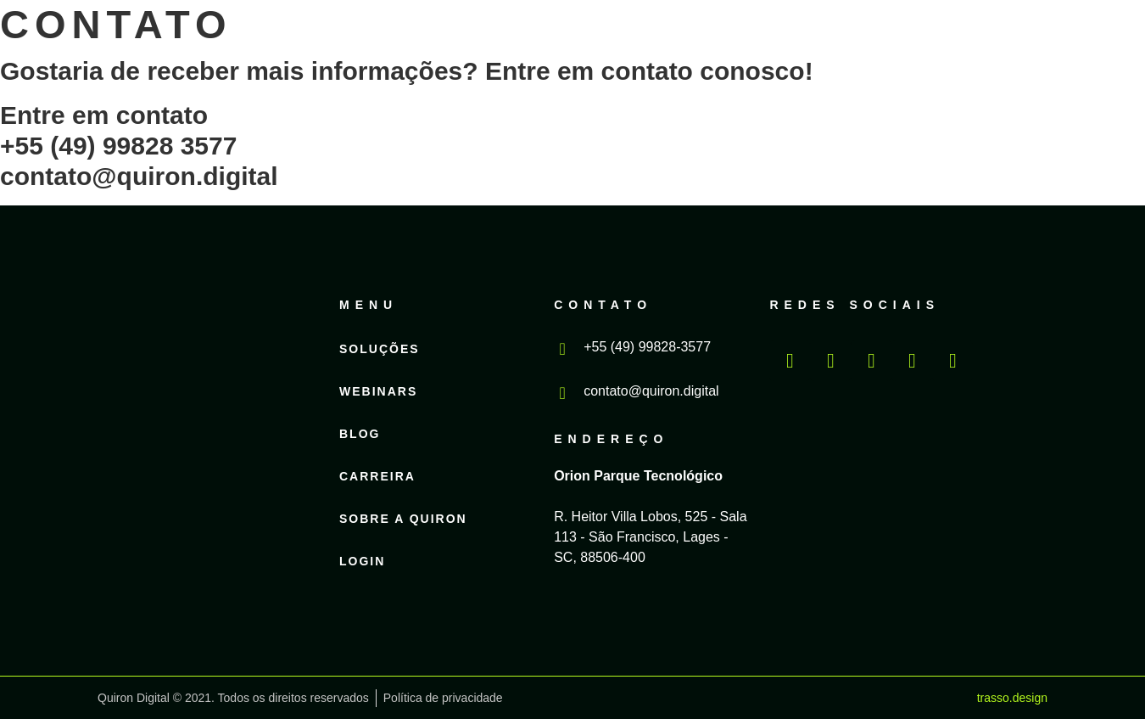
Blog (613, 34)
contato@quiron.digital (651, 391)
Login (921, 59)
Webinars (511, 34)
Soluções (390, 34)
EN (1033, 46)
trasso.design (1012, 698)
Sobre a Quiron (860, 34)
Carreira (715, 34)
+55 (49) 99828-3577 (647, 347)
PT (999, 46)
